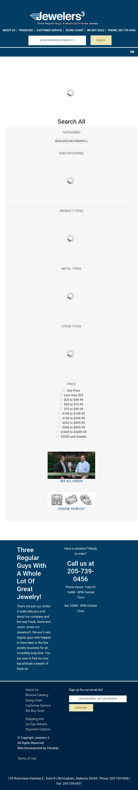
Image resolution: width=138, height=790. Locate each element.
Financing (26, 30)
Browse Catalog (36, 695)
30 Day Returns (36, 724)
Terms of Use (26, 758)
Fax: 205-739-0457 (69, 783)
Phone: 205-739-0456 (114, 778)
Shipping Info (35, 719)
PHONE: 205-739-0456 (122, 30)
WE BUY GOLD (95, 30)
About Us (8, 30)
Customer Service (49, 30)
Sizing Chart (75, 30)
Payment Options (38, 729)
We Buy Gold (34, 711)
